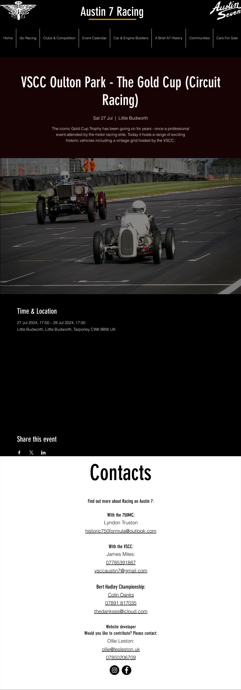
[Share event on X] (31, 452)
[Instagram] (114, 670)
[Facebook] (126, 670)
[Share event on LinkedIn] (43, 452)
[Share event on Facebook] (19, 452)
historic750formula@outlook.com (120, 531)
